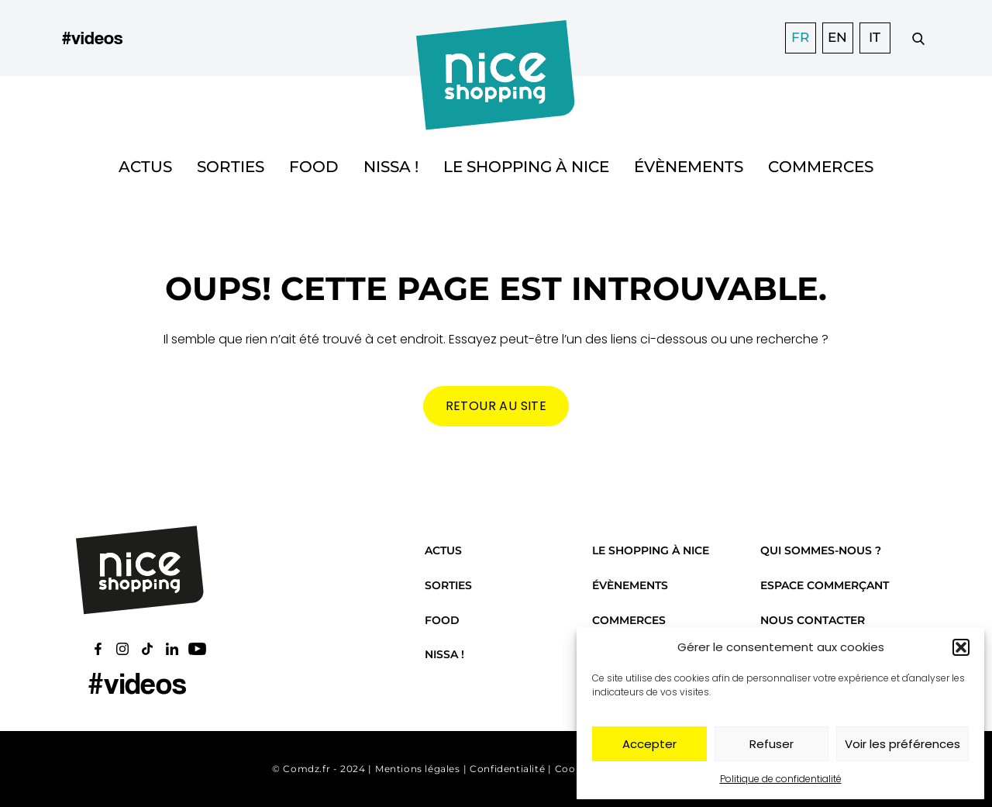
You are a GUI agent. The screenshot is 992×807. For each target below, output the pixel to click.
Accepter (649, 744)
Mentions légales (417, 768)
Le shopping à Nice (526, 166)
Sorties (230, 166)
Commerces (820, 166)
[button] (961, 647)
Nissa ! (390, 166)
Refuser (771, 744)
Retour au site (496, 406)
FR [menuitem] (800, 37)
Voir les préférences (902, 744)
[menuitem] (800, 37)
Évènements (688, 166)
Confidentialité (507, 768)
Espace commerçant (824, 585)
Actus (145, 166)
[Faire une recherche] (918, 38)
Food (314, 166)
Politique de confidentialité (781, 778)
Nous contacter (812, 620)
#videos (92, 37)
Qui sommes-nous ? (820, 550)
